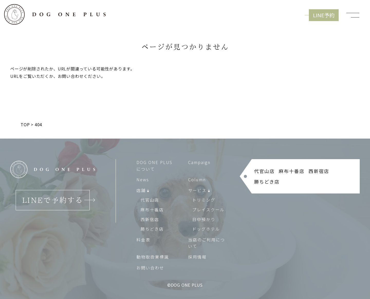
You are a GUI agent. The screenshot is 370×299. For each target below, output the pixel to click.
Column (197, 179)
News (142, 179)
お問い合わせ (150, 268)
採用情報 (197, 257)
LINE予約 (324, 15)
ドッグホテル (206, 229)
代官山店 (150, 200)
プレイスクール (208, 209)
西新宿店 (150, 219)
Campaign (199, 162)
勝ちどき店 (152, 229)
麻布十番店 (152, 209)
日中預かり (203, 219)
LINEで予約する (52, 200)
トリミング (203, 200)
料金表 (143, 240)
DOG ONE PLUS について (154, 165)
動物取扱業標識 (152, 257)
